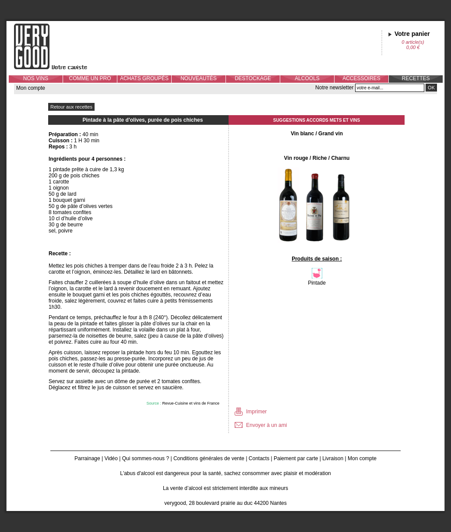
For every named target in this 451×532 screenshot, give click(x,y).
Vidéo (110, 458)
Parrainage (87, 458)
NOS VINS (35, 78)
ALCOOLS (307, 78)
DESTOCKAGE (253, 78)
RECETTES (416, 78)
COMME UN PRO (90, 78)
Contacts (259, 458)
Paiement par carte (296, 458)
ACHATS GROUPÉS (144, 78)
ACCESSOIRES (361, 78)
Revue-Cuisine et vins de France (190, 403)
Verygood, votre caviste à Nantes (57, 46)
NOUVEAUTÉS (198, 78)
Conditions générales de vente (208, 458)
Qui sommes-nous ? (145, 458)
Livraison (332, 458)
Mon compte (30, 88)
